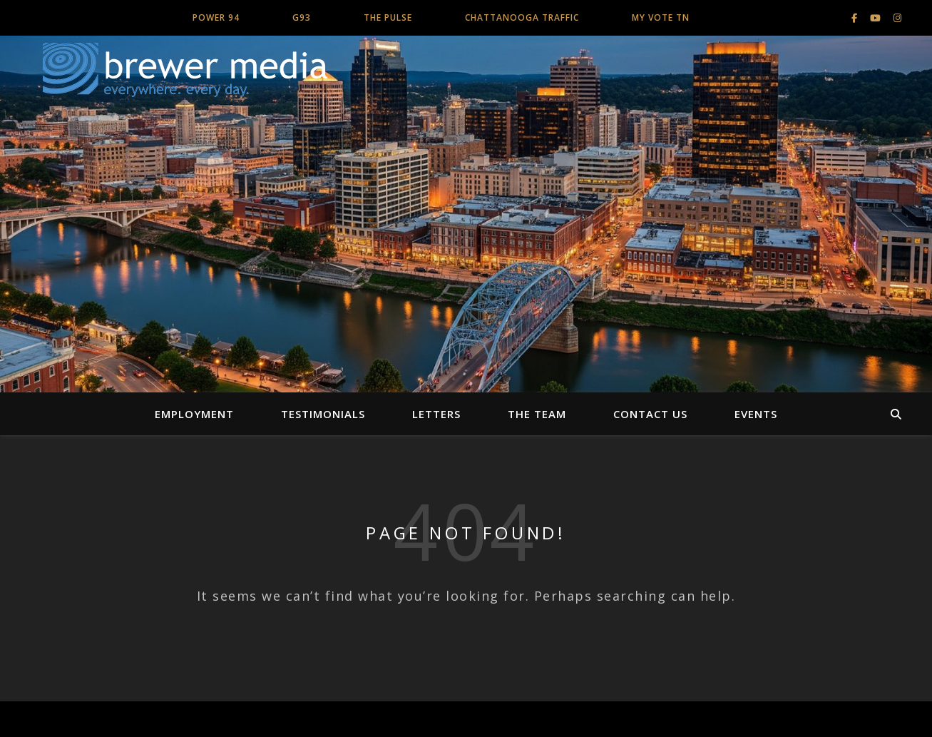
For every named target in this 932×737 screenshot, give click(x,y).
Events (755, 414)
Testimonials (323, 414)
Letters (436, 414)
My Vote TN (661, 17)
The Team (537, 414)
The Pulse (388, 17)
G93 (301, 17)
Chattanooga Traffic (522, 17)
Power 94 (216, 17)
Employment (194, 414)
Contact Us (650, 414)
